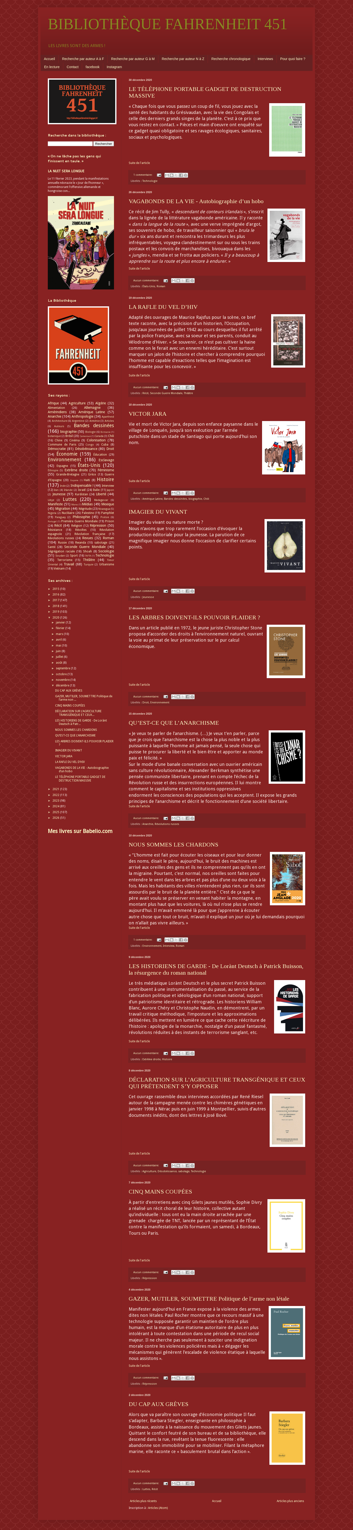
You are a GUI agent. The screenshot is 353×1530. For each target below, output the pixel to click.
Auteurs (59, 426)
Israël (82, 490)
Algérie (100, 403)
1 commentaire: (143, 174)
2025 (56, 812)
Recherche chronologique (231, 59)
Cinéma (74, 440)
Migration (62, 508)
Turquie (88, 564)
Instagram (114, 67)
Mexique (107, 504)
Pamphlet (107, 513)
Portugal (52, 521)
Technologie (149, 181)
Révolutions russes (167, 824)
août (59, 662)
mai (59, 645)
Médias (87, 504)
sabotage (183, 1171)
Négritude (85, 508)
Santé (51, 547)
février (60, 628)
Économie (66, 454)
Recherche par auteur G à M (132, 59)
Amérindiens (57, 412)
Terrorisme (64, 560)
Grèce (92, 474)
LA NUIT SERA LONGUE (66, 171)
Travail (69, 564)
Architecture (59, 421)
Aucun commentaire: (146, 280)
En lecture (52, 67)
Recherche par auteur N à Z (183, 59)
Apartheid (108, 416)
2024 (56, 806)
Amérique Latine (152, 498)
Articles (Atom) (158, 1508)
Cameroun (85, 436)
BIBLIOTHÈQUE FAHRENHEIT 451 (168, 24)
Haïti (87, 480)
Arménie (94, 421)
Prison (109, 521)
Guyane (74, 480)
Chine (58, 440)
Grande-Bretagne (67, 474)
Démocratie (57, 449)
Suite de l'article (139, 163)
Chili (206, 498)
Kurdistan (81, 494)
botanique (54, 436)
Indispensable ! (82, 485)
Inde (63, 485)
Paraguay (60, 517)
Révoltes (81, 530)
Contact (72, 67)
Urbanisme (106, 564)
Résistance (55, 530)
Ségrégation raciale (61, 551)
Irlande (68, 490)
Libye (51, 500)
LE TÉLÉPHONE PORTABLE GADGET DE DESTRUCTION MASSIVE (80, 778)
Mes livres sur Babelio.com (80, 831)
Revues (87, 538)
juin (59, 651)
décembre (63, 685)
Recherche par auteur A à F (83, 59)
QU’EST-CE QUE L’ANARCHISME (174, 723)
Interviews (265, 59)
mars (60, 634)
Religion (76, 525)
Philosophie (81, 517)
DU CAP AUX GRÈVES (159, 1404)
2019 (56, 611)
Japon (110, 490)
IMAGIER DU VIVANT (158, 512)
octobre (61, 674)
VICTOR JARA (147, 413)
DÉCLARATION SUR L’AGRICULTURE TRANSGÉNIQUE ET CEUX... (78, 712)
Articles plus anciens (290, 1501)
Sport (74, 555)
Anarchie (147, 824)
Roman (161, 286)
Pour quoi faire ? (292, 59)
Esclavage (106, 460)
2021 (56, 789)
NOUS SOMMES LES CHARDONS (173, 844)
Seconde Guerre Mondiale (166, 393)
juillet (60, 657)
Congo (90, 444)
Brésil (69, 436)
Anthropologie (82, 416)
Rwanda (80, 542)
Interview (168, 945)
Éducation (100, 454)
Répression (149, 1278)
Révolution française (90, 534)
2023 (56, 800)
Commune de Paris (62, 444)
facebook (93, 67)
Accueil (49, 59)
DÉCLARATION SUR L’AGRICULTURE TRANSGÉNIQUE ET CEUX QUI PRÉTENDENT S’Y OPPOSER (217, 1082)
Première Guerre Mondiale (79, 521)
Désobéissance (167, 1171)
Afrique (53, 403)
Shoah (87, 551)
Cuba (104, 444)
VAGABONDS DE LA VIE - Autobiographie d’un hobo (196, 201)
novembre (63, 680)
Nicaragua (104, 508)
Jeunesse (148, 597)
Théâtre (188, 393)
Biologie (90, 432)
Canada (99, 436)
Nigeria (52, 513)
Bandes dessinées (175, 498)
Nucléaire (68, 513)
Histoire (167, 1059)
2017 (56, 600)
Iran (56, 490)
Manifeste (55, 504)
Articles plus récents (143, 1501)
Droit (145, 702)
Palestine (88, 513)
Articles (109, 421)
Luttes (146, 1489)
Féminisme (106, 470)
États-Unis (148, 286)
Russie (62, 542)
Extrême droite (151, 1059)
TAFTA (88, 555)
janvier (61, 622)
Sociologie (106, 551)
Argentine (78, 421)
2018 (56, 606)
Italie (96, 490)
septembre (63, 668)
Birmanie (106, 432)
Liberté (101, 494)
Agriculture (149, 1171)
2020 (56, 617)
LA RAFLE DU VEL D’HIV (163, 307)
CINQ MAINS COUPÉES (160, 1191)
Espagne (62, 466)
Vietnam (59, 568)
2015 (56, 589)
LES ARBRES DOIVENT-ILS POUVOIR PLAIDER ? (194, 617)
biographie (195, 498)
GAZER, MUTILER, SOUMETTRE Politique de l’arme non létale (209, 1298)
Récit (145, 393)
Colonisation (96, 440)
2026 (56, 818)
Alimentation (56, 408)
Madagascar (101, 500)
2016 (56, 594)
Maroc (74, 504)
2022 (56, 795)
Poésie (105, 517)
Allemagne (92, 408)
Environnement (159, 702)
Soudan (60, 555)
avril (59, 639)
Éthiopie (53, 470)
